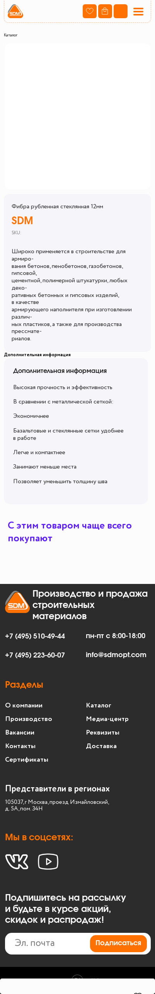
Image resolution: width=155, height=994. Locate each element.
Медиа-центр (107, 719)
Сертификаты (26, 759)
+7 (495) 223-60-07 (35, 655)
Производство (28, 719)
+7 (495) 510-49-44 (35, 636)
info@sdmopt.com (116, 655)
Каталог (10, 35)
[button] (138, 11)
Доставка (101, 746)
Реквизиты (102, 732)
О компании (24, 705)
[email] (78, 944)
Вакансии (19, 732)
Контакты (20, 746)
